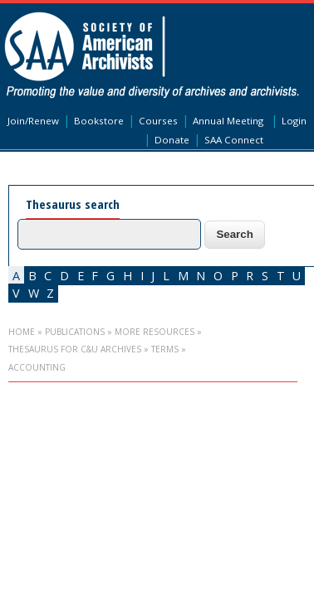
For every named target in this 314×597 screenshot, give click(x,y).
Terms (165, 349)
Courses (158, 120)
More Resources (154, 331)
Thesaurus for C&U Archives (74, 349)
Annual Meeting (228, 120)
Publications (75, 331)
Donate (172, 139)
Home (21, 331)
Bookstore (99, 120)
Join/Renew (33, 120)
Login (294, 120)
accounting (37, 367)
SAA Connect (233, 139)
